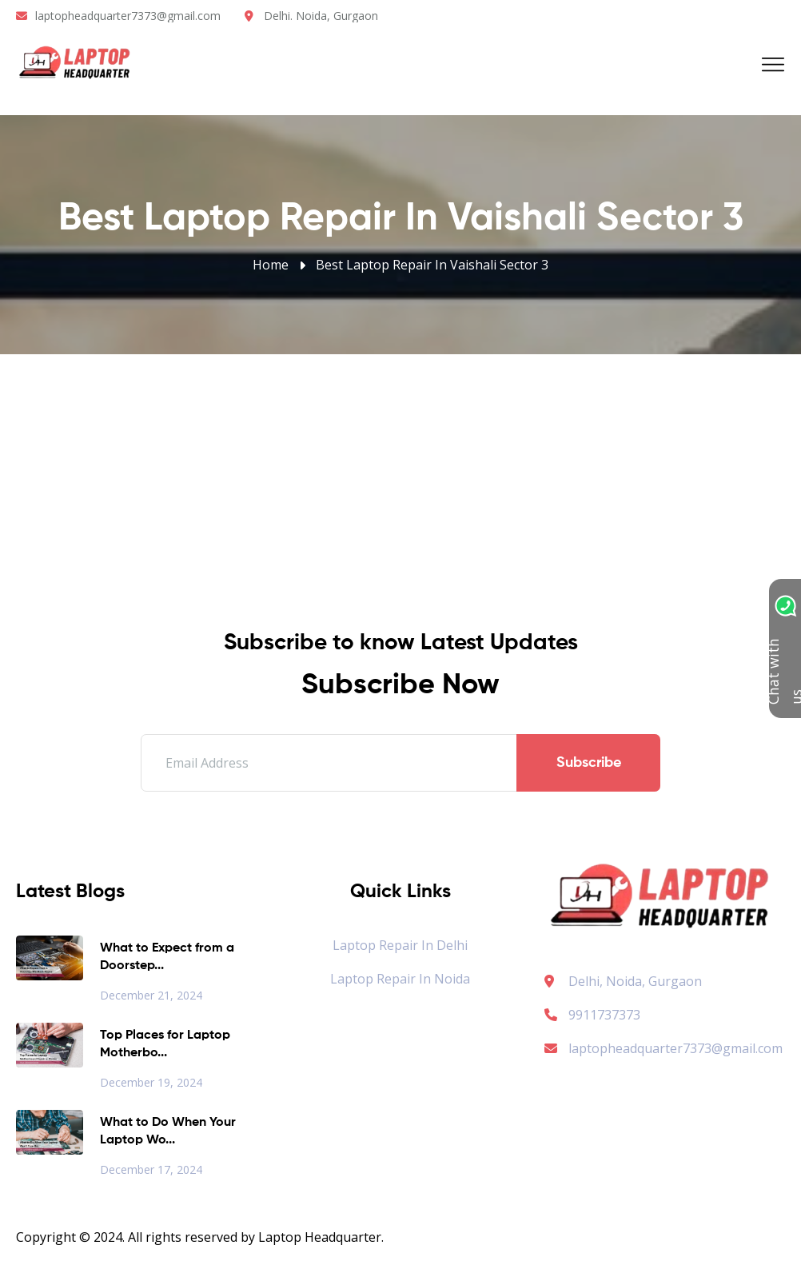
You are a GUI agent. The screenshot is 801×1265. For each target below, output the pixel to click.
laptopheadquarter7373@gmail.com (128, 15)
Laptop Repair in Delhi (400, 945)
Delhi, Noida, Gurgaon (635, 981)
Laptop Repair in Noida (400, 979)
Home (271, 264)
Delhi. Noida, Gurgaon (321, 15)
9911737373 (592, 1014)
